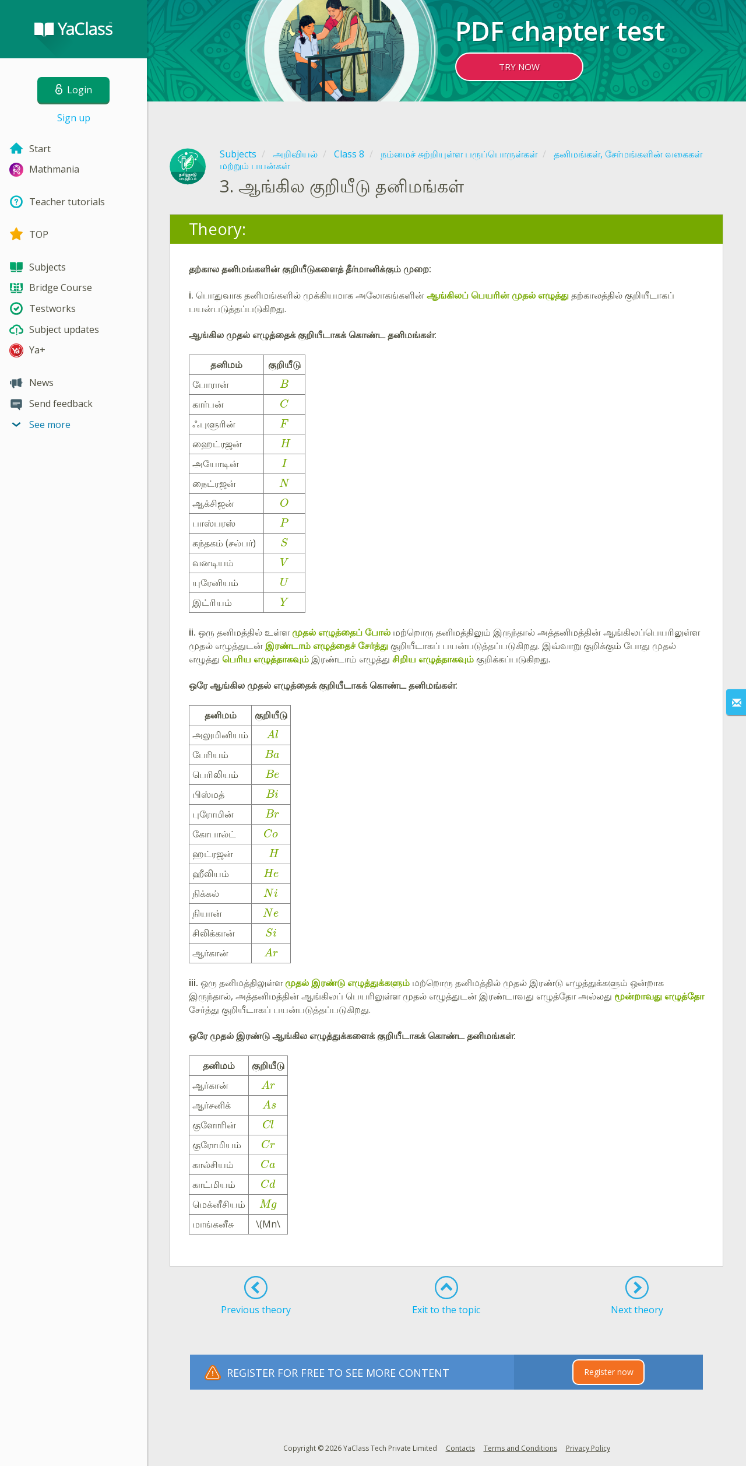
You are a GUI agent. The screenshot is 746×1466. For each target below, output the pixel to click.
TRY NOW (519, 66)
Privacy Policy (588, 1448)
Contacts (460, 1448)
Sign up (73, 118)
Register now (609, 1371)
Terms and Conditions (520, 1448)
